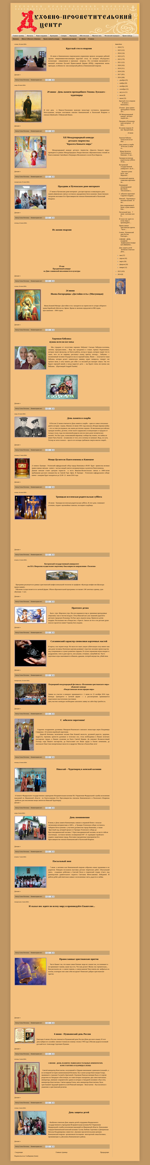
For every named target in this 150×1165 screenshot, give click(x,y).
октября (122, 86)
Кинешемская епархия (69, 39)
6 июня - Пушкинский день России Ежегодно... (126, 234)
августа (122, 92)
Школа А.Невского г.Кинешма (31, 39)
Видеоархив (73, 35)
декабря (122, 80)
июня (121, 98)
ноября (122, 83)
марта (122, 261)
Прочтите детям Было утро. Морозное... (126, 173)
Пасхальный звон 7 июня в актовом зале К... (126, 214)
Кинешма (16, 39)
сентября (123, 89)
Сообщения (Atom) (32, 1156)
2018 (119, 71)
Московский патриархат (112, 35)
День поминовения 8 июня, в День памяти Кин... (126, 207)
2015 (119, 271)
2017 (119, 74)
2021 (119, 62)
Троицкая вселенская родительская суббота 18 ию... (127, 160)
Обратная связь (97, 35)
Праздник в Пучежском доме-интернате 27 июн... (127, 123)
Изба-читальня (84, 35)
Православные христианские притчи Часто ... (127, 227)
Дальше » (17, 75)
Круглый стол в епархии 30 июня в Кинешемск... (127, 102)
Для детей (82, 39)
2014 (119, 274)
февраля (122, 264)
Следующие (19, 1152)
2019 (119, 68)
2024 (119, 53)
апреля (122, 258)
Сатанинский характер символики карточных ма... (127, 180)
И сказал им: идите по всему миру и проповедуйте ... (126, 220)
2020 (119, 65)
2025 (119, 50)
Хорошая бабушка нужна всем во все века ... (126, 139)
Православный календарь (51, 39)
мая (121, 255)
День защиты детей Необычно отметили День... (126, 249)
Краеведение (54, 35)
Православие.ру (127, 35)
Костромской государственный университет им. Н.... (127, 166)
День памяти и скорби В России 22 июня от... (126, 146)
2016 (119, 77)
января (122, 267)
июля (121, 95)
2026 (119, 47)
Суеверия (64, 35)
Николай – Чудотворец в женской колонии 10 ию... (127, 200)
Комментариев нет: (37, 80)
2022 (119, 59)
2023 (119, 56)
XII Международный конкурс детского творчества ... (126, 116)
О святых (91, 39)
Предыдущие (104, 1152)
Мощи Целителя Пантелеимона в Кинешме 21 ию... (126, 153)
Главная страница (18, 35)
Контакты (30, 35)
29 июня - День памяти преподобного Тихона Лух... (127, 109)
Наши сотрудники (41, 35)
